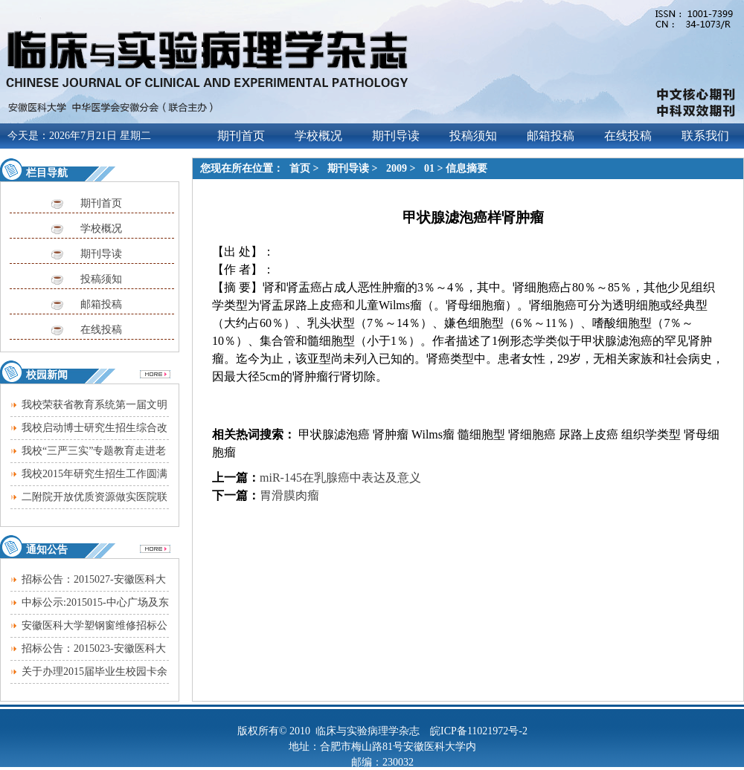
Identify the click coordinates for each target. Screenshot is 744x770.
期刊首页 (101, 203)
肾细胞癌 (532, 434)
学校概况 (101, 228)
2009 (396, 168)
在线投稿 (101, 329)
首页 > (305, 168)
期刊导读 (101, 253)
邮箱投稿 (101, 304)
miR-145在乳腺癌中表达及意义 (340, 477)
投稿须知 (101, 279)
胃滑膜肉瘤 (289, 495)
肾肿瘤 (390, 434)
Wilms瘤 (433, 434)
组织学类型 (651, 434)
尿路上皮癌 (588, 434)
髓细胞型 (481, 434)
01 (429, 168)
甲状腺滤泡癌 (332, 434)
